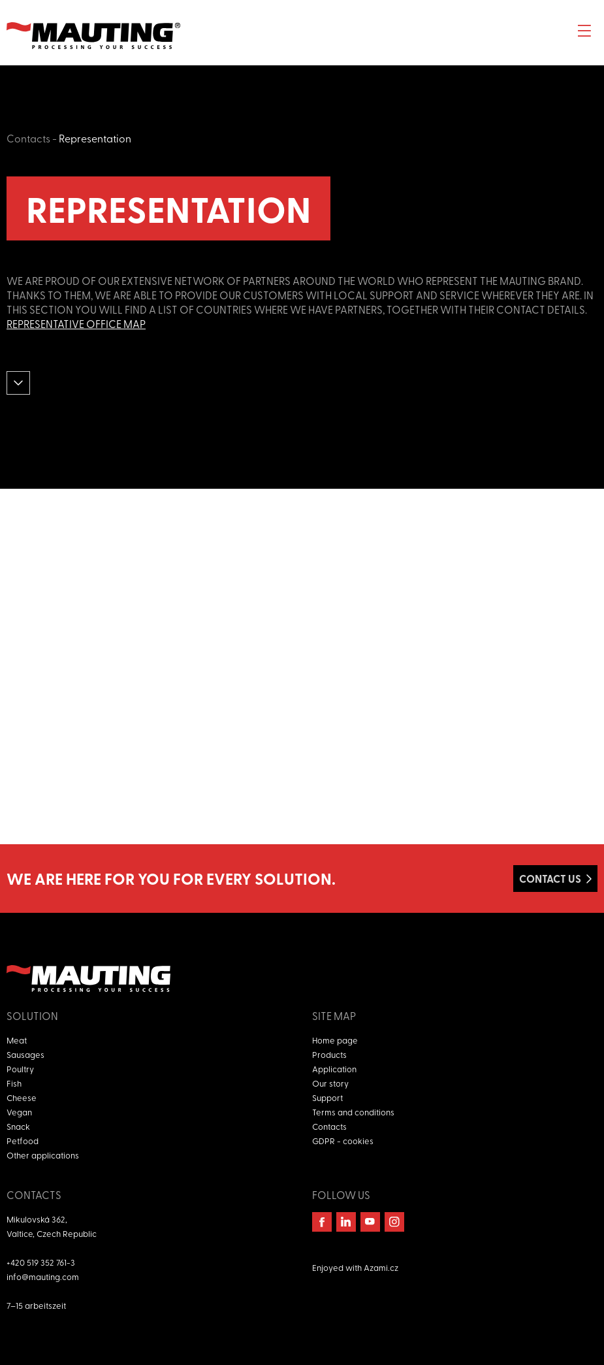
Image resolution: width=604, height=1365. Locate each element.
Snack (18, 1126)
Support (327, 1097)
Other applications (43, 1154)
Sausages (25, 1054)
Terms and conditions (353, 1111)
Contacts (28, 138)
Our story (330, 1083)
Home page (335, 1039)
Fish (14, 1083)
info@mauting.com (43, 1276)
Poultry (20, 1068)
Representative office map (76, 323)
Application (334, 1068)
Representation (95, 138)
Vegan (19, 1111)
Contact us (550, 878)
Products (329, 1054)
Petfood (23, 1140)
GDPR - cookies (343, 1140)
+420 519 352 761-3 (41, 1262)
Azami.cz (381, 1267)
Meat (17, 1039)
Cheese (22, 1097)
